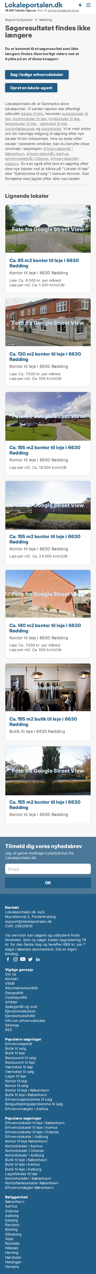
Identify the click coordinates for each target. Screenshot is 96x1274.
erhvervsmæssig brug (63, 10)
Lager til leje (15, 1076)
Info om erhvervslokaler (25, 1020)
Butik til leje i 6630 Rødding (37, 731)
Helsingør (13, 1262)
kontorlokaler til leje (29, 118)
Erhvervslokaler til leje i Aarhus (31, 1127)
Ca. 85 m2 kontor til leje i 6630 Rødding (44, 262)
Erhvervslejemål (18, 1044)
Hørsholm (13, 1257)
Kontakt (11, 979)
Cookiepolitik (16, 997)
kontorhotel (51, 128)
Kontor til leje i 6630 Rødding (38, 272)
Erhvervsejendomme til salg (28, 1099)
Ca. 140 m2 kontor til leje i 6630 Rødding (45, 627)
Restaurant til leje (20, 1062)
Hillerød (11, 1248)
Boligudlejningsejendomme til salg (34, 1104)
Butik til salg (15, 1048)
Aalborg (12, 1215)
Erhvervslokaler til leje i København (35, 1123)
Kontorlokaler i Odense (24, 1150)
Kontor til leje (16, 1081)
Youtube (23, 959)
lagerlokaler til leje (20, 123)
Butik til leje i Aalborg (23, 1169)
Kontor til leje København (26, 1141)
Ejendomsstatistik (20, 1015)
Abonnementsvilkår (21, 988)
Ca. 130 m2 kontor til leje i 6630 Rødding (45, 356)
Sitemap (12, 1025)
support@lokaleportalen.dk (28, 921)
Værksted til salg (19, 1071)
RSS (8, 1030)
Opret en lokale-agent (31, 87)
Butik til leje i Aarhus (22, 1164)
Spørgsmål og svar (21, 1006)
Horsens (12, 1266)
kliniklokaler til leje (64, 118)
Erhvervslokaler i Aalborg (26, 1136)
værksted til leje (53, 123)
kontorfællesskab (20, 128)
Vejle (9, 1239)
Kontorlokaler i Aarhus (23, 1146)
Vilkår (10, 983)
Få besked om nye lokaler (80, 5)
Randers (12, 1225)
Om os (10, 974)
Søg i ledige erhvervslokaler (36, 74)
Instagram (15, 959)
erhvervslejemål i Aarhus (47, 153)
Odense (11, 1211)
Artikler (11, 1002)
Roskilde (12, 1243)
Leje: (13, 280)
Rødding (45, 19)
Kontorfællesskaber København (32, 1183)
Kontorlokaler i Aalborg (24, 1155)
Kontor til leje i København (27, 1090)
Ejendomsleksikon (20, 1011)
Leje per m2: (20, 285)
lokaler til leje (32, 113)
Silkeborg (13, 1234)
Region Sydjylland (19, 19)
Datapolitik (14, 993)
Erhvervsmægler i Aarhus (26, 1109)
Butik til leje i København (26, 1095)
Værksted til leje (19, 1067)
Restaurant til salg (20, 1058)
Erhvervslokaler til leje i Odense (32, 1132)
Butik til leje (15, 1053)
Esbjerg (11, 1220)
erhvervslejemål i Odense (26, 158)
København (14, 1201)
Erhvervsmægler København (29, 1187)
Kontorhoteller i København (28, 1178)
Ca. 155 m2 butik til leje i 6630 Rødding (43, 721)
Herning (11, 1252)
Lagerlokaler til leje (21, 1174)
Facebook (8, 959)
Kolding (11, 1229)
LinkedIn (37, 959)
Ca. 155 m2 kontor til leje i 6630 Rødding (45, 450)
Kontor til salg (16, 1085)
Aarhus (11, 1206)
